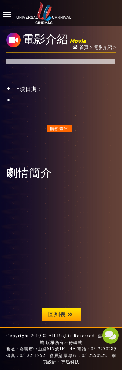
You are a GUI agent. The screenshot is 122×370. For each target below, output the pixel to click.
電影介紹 (103, 47)
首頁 (83, 47)
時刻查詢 (59, 128)
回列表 (60, 314)
